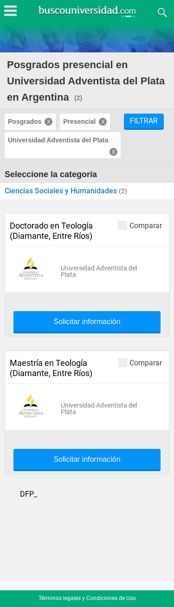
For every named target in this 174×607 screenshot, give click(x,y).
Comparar (140, 225)
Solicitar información (86, 322)
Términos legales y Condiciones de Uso (87, 598)
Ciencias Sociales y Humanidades (62, 190)
